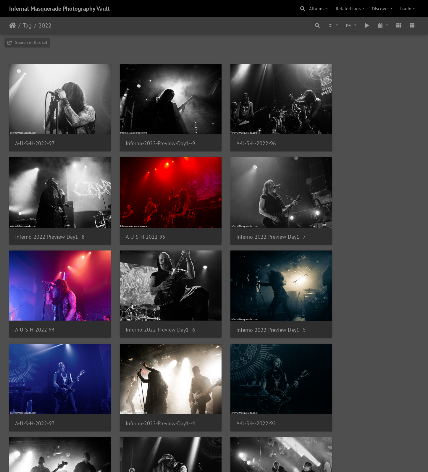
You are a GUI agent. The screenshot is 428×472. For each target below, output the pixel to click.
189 (280, 437)
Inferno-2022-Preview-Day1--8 (363, 139)
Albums (316, 9)
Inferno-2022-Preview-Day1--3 (50, 407)
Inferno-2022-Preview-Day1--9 (154, 139)
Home (12, 25)
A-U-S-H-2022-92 (349, 317)
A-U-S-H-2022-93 (139, 317)
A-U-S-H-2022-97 (35, 139)
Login (405, 9)
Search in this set (27, 42)
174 (230, 437)
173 (213, 437)
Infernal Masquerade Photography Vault (59, 8)
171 (178, 437)
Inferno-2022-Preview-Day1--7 (154, 228)
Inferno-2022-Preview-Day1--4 (259, 317)
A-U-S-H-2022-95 (35, 228)
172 (195, 437)
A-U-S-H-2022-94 (244, 228)
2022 (44, 25)
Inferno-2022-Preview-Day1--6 (363, 228)
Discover (380, 9)
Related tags (348, 9)
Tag (27, 25)
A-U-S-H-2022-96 (244, 139)
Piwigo (226, 460)
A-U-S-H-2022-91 (139, 406)
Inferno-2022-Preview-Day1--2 (259, 407)
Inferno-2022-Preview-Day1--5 (50, 317)
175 (247, 437)
